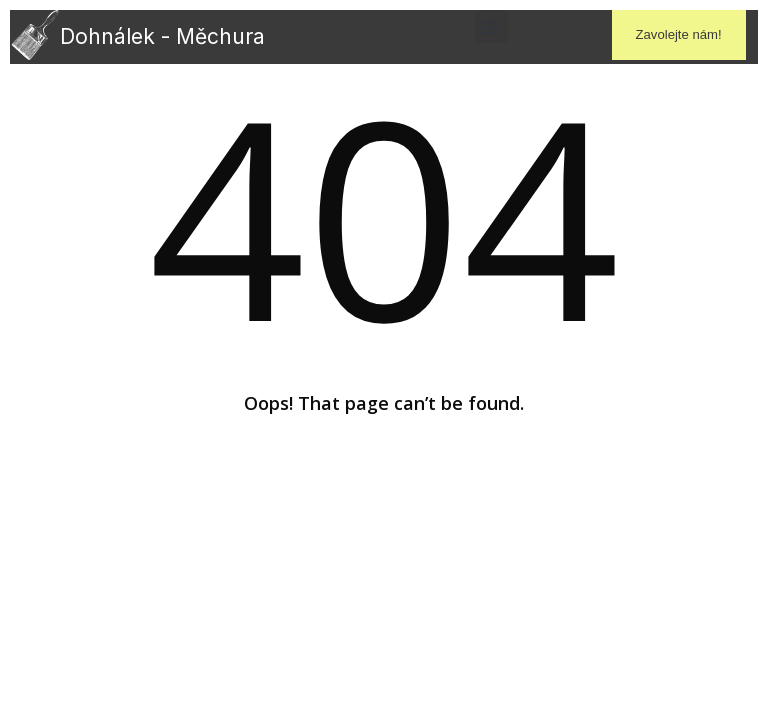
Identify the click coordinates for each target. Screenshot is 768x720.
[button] (491, 26)
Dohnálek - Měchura (162, 36)
